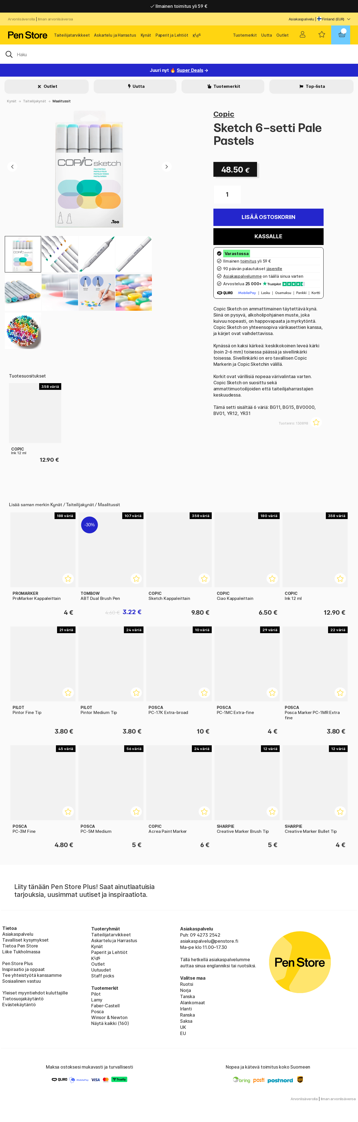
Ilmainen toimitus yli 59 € (178, 6)
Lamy (96, 1000)
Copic (223, 114)
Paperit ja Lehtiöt (172, 35)
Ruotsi (186, 984)
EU (183, 1033)
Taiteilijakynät (34, 101)
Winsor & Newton (109, 1017)
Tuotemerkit (245, 35)
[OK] (179, 53)
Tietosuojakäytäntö (23, 998)
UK (183, 1027)
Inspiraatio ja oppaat (23, 969)
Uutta (266, 35)
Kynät (146, 35)
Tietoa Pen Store (20, 946)
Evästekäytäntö (19, 1004)
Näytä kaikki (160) (110, 1023)
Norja (185, 990)
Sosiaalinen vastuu (21, 981)
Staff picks (102, 976)
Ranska (187, 1015)
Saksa (186, 1021)
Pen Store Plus (17, 963)
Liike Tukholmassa (21, 951)
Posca (97, 1011)
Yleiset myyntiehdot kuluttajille (35, 993)
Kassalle (268, 236)
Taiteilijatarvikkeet (72, 35)
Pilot (96, 994)
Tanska (187, 996)
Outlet (282, 35)
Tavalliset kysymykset (25, 940)
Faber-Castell (105, 1005)
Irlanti (186, 1009)
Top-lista (315, 86)
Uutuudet (101, 970)
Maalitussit (62, 101)
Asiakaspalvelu (301, 19)
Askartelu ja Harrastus (115, 35)
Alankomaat (192, 1002)
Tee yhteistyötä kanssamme (32, 975)
